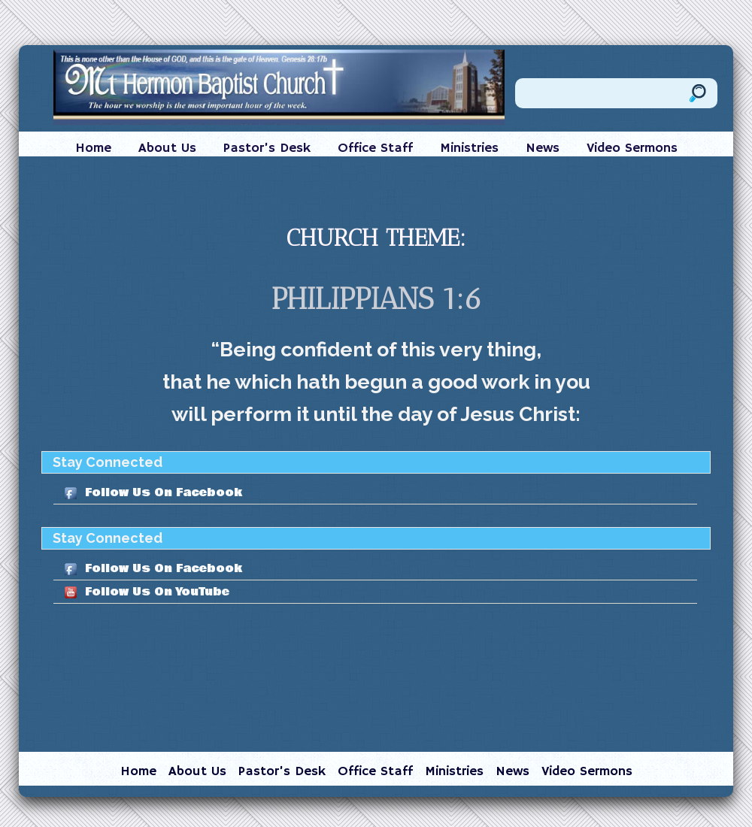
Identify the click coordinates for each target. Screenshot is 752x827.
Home (93, 148)
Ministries (469, 148)
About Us (167, 148)
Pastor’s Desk (267, 148)
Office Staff (375, 148)
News (542, 148)
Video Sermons (632, 148)
